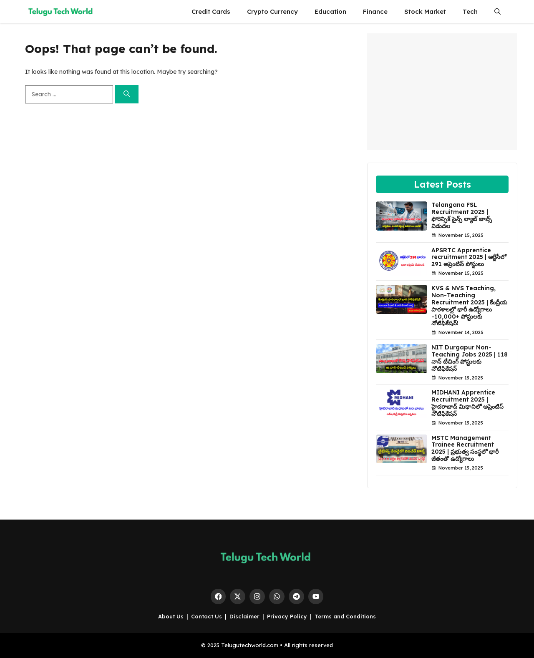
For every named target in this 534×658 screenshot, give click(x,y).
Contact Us (206, 616)
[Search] (127, 94)
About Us (171, 616)
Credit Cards (210, 11)
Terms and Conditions (345, 616)
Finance (375, 11)
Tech (470, 11)
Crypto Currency (272, 11)
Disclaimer (244, 616)
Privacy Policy (287, 616)
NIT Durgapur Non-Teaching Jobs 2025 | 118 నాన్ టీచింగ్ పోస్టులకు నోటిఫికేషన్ (469, 358)
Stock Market (425, 11)
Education (330, 11)
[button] (497, 11)
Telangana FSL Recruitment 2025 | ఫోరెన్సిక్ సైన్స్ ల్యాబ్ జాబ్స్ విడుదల (461, 215)
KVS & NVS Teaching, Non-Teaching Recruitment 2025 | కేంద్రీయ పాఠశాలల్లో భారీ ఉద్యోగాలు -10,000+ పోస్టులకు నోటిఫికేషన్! (469, 305)
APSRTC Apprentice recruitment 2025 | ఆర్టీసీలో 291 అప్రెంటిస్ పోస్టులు (468, 257)
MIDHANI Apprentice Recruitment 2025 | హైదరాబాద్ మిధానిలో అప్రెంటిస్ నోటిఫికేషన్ (467, 403)
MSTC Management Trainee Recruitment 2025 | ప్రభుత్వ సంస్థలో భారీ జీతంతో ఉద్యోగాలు (465, 448)
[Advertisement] (442, 91)
